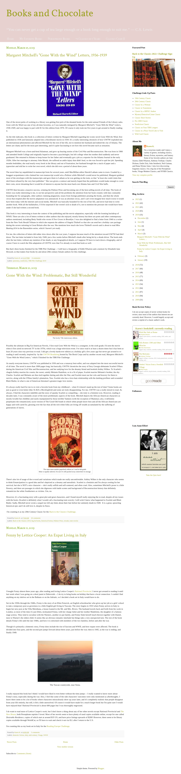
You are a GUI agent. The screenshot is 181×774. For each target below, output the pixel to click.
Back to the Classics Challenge (62, 512)
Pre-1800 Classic (141, 121)
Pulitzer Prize (58, 521)
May (140, 226)
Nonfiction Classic (142, 124)
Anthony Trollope (145, 356)
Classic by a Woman (142, 105)
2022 (137, 203)
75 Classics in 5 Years (88, 38)
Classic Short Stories (143, 118)
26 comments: (36, 518)
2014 (137, 280)
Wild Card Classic (142, 134)
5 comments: (35, 732)
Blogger (101, 768)
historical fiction (47, 521)
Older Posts (118, 742)
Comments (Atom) (24, 754)
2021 (137, 207)
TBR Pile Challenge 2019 (37, 261)
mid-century (33, 735)
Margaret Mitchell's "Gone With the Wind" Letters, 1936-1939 (56, 55)
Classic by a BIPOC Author (145, 111)
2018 (137, 265)
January (141, 260)
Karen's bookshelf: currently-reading (153, 328)
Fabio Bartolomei (145, 347)
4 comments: (36, 258)
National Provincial (83, 591)
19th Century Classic (143, 98)
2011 (137, 292)
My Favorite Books (30, 38)
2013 (137, 284)
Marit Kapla (144, 369)
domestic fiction (18, 735)
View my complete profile (142, 175)
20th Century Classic (143, 101)
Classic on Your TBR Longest (146, 128)
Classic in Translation (143, 108)
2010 (137, 296)
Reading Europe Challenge (58, 726)
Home (10, 38)
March (140, 234)
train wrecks (74, 521)
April (140, 230)
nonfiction (23, 261)
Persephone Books (59, 38)
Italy (26, 735)
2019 (137, 215)
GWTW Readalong (51, 354)
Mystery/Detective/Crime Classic (147, 114)
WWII (45, 735)
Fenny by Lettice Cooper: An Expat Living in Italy (46, 535)
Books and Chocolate (49, 14)
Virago (40, 735)
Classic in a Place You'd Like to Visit (149, 131)
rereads (66, 521)
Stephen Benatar (145, 334)
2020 (137, 211)
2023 (137, 199)
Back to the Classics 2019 (22, 521)
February (141, 256)
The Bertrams (144, 354)
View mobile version (65, 747)
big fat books (36, 521)
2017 (137, 269)
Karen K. (150, 146)
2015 (137, 276)
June (140, 222)
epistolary (16, 261)
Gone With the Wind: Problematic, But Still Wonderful (51, 275)
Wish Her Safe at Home (148, 332)
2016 (137, 273)
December (142, 218)
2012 (137, 288)
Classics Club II (115, 38)
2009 (137, 300)
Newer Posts (11, 742)
